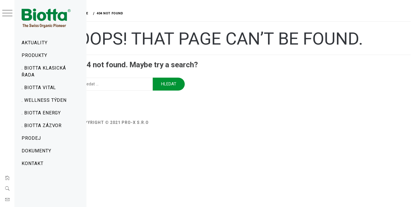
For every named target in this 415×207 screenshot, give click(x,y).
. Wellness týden (44, 100)
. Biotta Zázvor (42, 125)
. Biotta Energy (41, 113)
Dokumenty (36, 151)
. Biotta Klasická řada (44, 71)
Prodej (31, 138)
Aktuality (35, 42)
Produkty (34, 55)
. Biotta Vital (39, 87)
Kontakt (33, 163)
